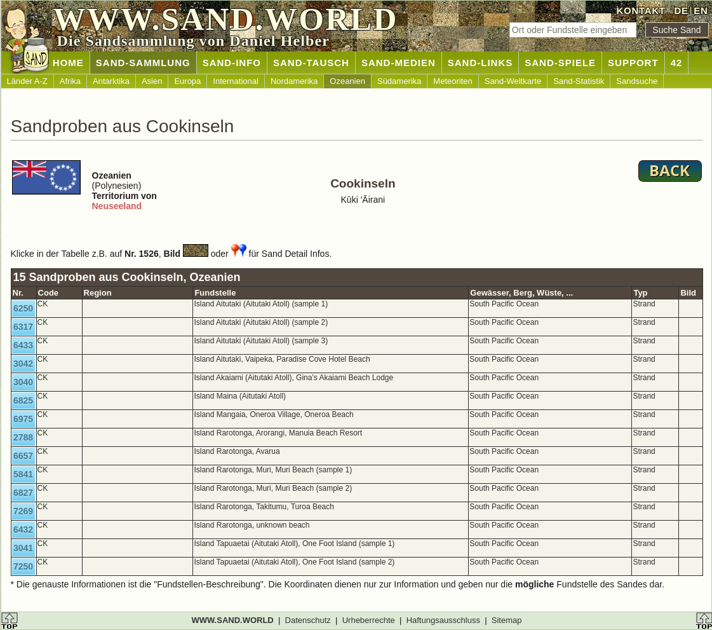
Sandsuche (636, 81)
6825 (23, 400)
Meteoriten (452, 81)
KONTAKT (641, 10)
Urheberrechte (368, 620)
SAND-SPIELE (560, 62)
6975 (23, 419)
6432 (23, 529)
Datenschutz (308, 620)
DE (681, 10)
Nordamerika (294, 81)
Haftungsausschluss (443, 620)
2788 (23, 437)
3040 (23, 382)
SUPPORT (633, 62)
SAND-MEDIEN (398, 62)
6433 (23, 345)
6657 (23, 456)
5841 (23, 474)
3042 (23, 364)
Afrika (70, 81)
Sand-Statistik (578, 81)
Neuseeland (117, 206)
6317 (23, 327)
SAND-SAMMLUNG (143, 62)
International (236, 81)
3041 (23, 548)
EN (701, 10)
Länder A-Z (27, 81)
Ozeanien (347, 81)
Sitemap (507, 620)
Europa (187, 81)
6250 (23, 308)
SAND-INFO (232, 62)
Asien (152, 81)
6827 (23, 493)
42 (677, 62)
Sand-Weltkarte (513, 81)
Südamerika (399, 81)
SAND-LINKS (480, 62)
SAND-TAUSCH (311, 62)
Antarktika (111, 81)
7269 (23, 511)
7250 (23, 566)
